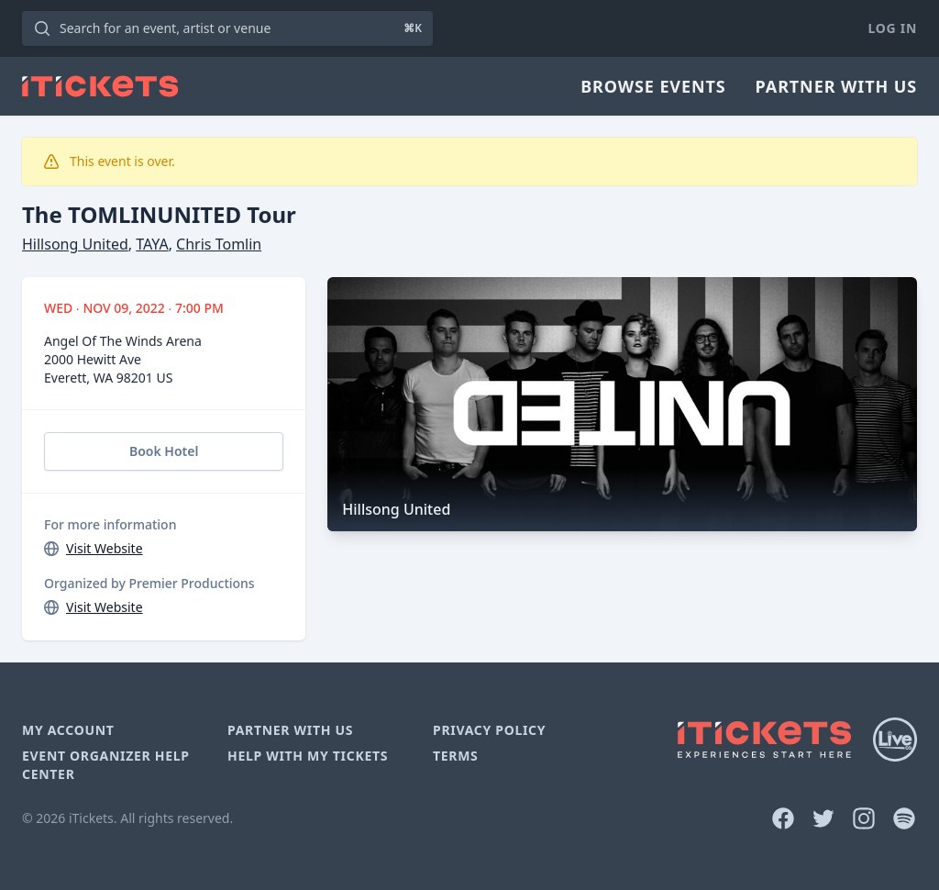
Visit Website (104, 548)
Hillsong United (75, 244)
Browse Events (652, 86)
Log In (892, 28)
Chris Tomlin (218, 244)
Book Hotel (163, 451)
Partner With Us (836, 86)
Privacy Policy (489, 730)
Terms (456, 755)
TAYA (152, 244)
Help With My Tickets (307, 755)
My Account (68, 730)
